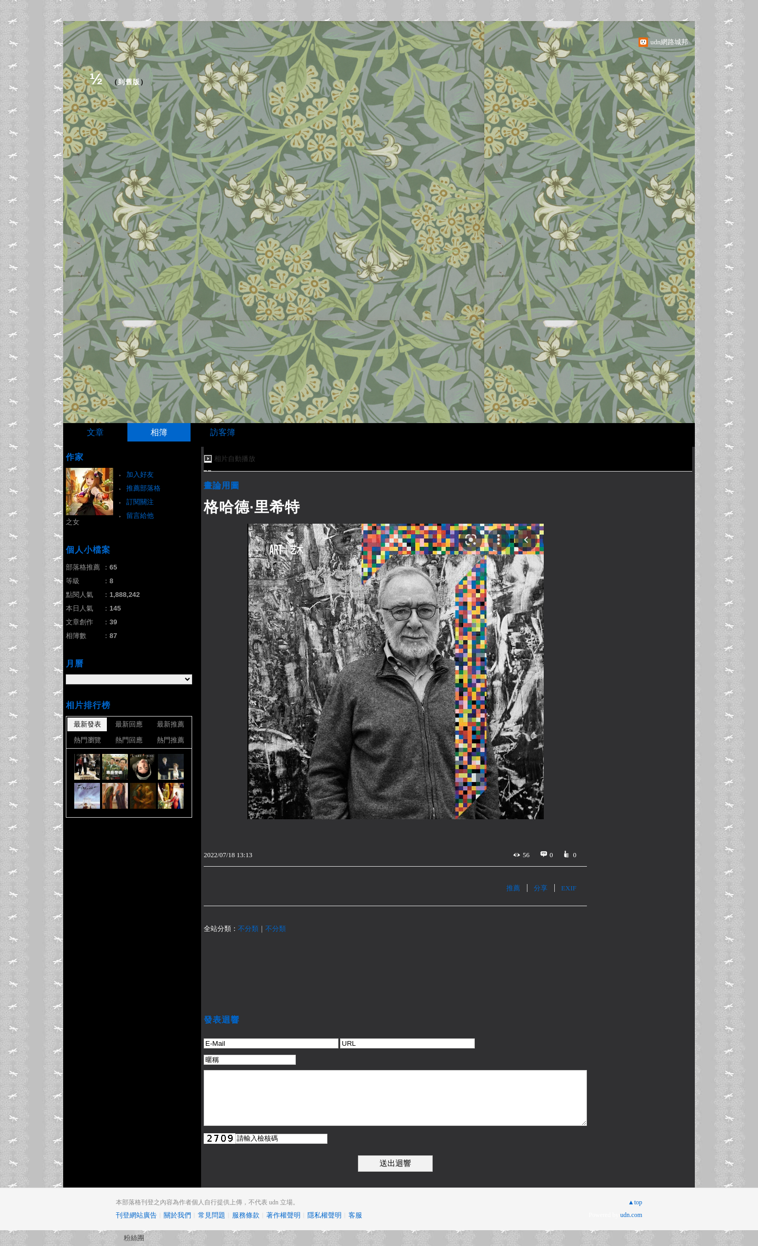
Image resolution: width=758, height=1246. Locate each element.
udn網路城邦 (670, 42)
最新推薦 (170, 724)
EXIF (568, 888)
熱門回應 (129, 740)
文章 (95, 432)
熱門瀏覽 (87, 740)
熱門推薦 (170, 740)
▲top (635, 1202)
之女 (72, 522)
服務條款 (246, 1215)
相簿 (159, 432)
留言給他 (140, 515)
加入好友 (140, 474)
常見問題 (211, 1215)
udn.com (631, 1215)
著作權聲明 (283, 1215)
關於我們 (177, 1215)
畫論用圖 (222, 485)
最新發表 (87, 724)
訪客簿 (222, 432)
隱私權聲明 (324, 1215)
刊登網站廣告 (136, 1215)
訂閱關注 (140, 502)
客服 (355, 1215)
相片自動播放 (234, 459)
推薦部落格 (143, 488)
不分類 (248, 929)
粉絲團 (134, 1238)
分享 (540, 888)
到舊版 (129, 82)
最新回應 (129, 724)
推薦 (513, 888)
